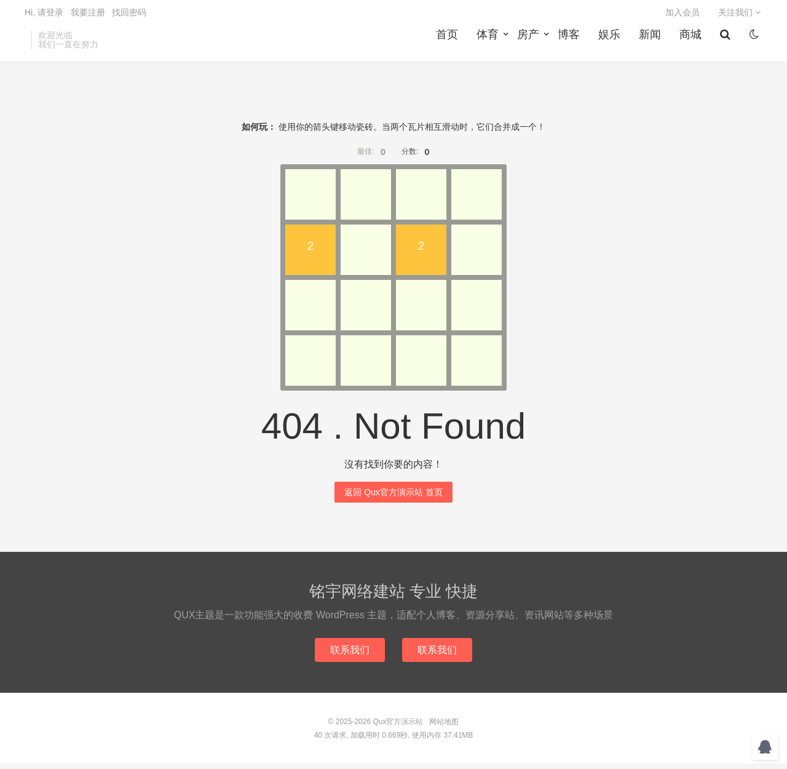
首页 (449, 44)
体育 (489, 44)
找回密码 (129, 16)
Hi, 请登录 (44, 16)
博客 (571, 44)
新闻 (652, 44)
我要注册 (88, 16)
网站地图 (444, 727)
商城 (692, 44)
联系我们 (349, 655)
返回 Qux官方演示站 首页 (393, 497)
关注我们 (739, 16)
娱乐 (611, 44)
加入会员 (682, 16)
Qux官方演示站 (398, 727)
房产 (530, 44)
